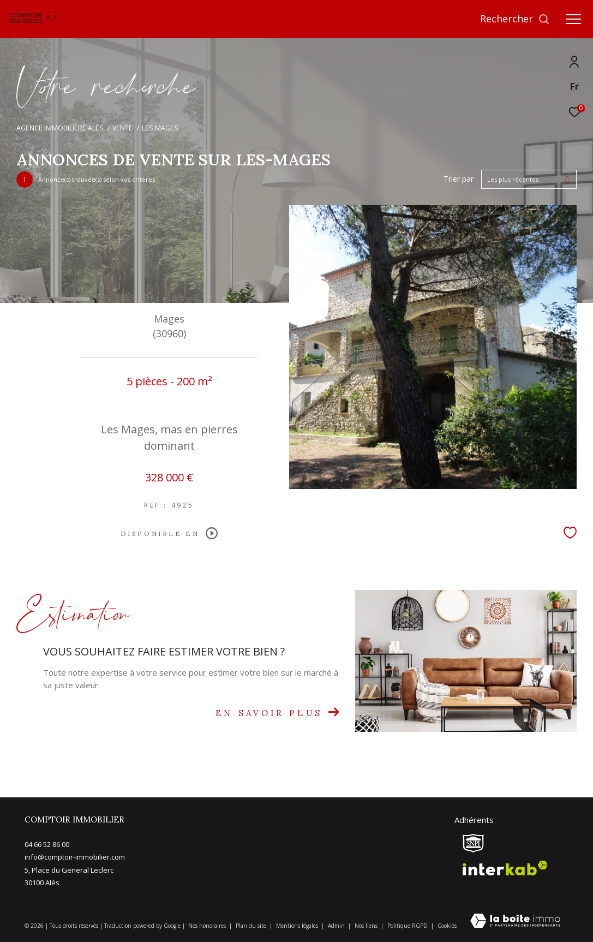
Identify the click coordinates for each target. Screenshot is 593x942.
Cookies (447, 926)
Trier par (459, 179)
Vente (122, 128)
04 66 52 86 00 (47, 844)
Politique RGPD (407, 925)
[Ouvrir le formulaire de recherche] (515, 19)
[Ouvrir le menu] (573, 19)
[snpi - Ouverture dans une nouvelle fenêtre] (473, 843)
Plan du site (252, 925)
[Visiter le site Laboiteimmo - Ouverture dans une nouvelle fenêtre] (515, 921)
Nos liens (367, 925)
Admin (337, 925)
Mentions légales (298, 925)
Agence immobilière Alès (60, 128)
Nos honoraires (207, 925)
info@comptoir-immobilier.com (75, 857)
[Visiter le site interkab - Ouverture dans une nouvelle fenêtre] (505, 868)
